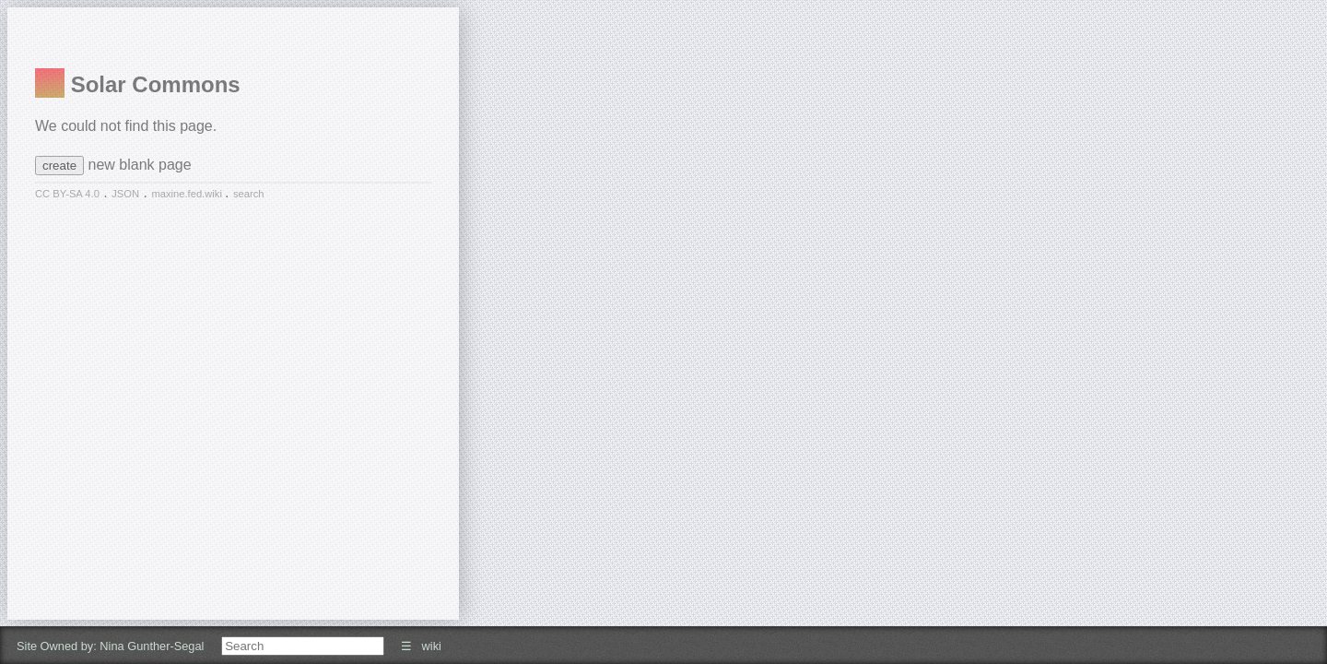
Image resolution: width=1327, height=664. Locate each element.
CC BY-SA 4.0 (67, 193)
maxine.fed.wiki (188, 193)
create (59, 165)
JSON (125, 193)
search (248, 193)
